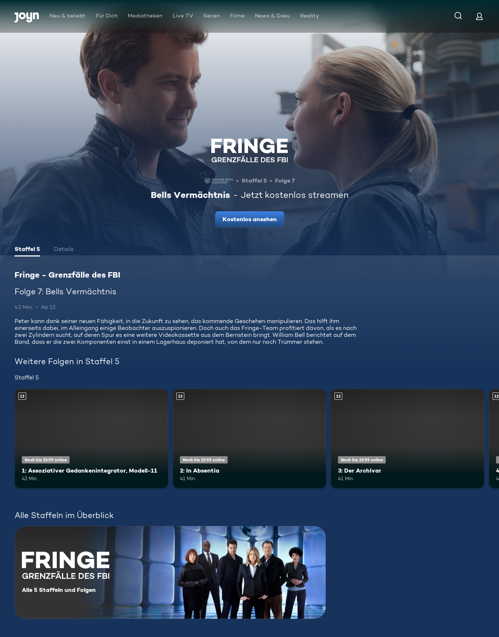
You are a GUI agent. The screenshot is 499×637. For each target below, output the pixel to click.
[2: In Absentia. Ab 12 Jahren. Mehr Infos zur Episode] (249, 439)
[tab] (27, 249)
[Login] (479, 16)
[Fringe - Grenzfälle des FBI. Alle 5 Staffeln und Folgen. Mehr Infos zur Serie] (170, 572)
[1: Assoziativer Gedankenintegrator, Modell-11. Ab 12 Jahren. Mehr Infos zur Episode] (91, 439)
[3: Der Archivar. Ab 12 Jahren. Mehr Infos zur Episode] (407, 439)
